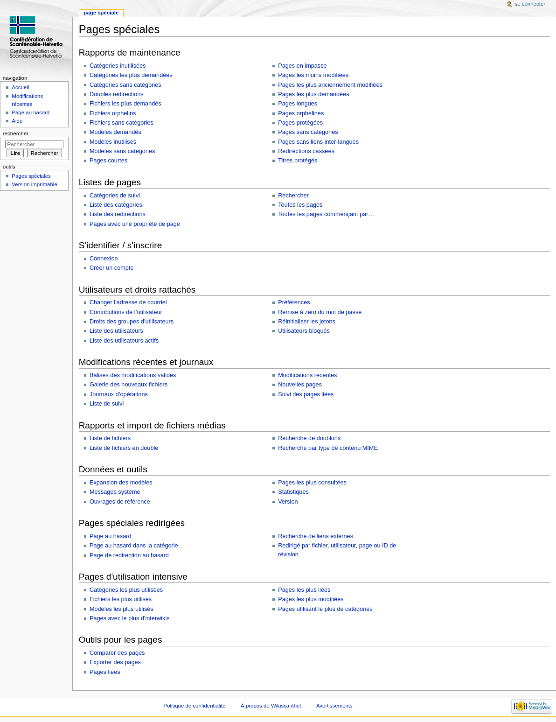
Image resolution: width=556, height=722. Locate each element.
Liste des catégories (116, 205)
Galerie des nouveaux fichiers (128, 384)
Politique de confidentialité (195, 705)
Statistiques (293, 492)
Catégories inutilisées (118, 66)
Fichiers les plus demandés (125, 103)
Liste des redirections (118, 214)
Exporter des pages (115, 662)
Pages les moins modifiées (313, 75)
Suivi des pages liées (306, 394)
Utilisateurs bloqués (304, 331)
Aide (17, 121)
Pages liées (105, 672)
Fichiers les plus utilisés (121, 599)
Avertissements (334, 705)
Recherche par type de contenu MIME (328, 448)
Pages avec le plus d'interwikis (130, 618)
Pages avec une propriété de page (135, 224)
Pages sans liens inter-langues (318, 142)
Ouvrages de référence (120, 501)
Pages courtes (108, 160)
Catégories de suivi (115, 195)
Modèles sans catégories (122, 151)
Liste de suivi (107, 403)
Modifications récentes (307, 375)
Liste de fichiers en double (124, 448)
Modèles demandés (115, 132)
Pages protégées (300, 122)
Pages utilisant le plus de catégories (325, 609)
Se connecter (530, 4)
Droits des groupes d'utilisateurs (132, 321)
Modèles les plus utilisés (121, 609)
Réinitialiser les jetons (306, 321)
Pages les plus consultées (312, 482)
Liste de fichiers (110, 438)
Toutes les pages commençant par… (326, 214)
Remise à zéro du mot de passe (319, 312)
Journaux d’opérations (119, 394)
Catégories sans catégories (125, 85)
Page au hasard (111, 536)
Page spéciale (100, 12)
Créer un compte (112, 268)
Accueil (20, 87)
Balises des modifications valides (133, 375)
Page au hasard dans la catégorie (134, 545)
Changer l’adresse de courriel (128, 302)
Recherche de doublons (309, 438)
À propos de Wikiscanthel (271, 705)
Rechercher (293, 195)
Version (288, 501)
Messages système (115, 492)
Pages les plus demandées (313, 94)
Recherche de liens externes (315, 536)
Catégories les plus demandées (131, 75)
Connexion (104, 258)
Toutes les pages (300, 205)
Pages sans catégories (308, 132)
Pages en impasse (302, 66)
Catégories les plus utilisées (126, 590)
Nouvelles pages (300, 384)
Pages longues (297, 103)
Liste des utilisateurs (116, 331)
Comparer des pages (117, 653)
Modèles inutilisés (113, 142)
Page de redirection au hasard (129, 555)
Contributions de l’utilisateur (126, 312)
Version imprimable (34, 184)
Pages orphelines (301, 113)
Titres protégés (297, 160)
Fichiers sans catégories (121, 122)
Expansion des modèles (121, 482)
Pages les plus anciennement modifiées (330, 85)
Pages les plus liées (304, 590)
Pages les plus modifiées (310, 599)
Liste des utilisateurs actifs (124, 340)
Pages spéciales (31, 176)
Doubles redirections (117, 94)
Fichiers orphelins (113, 113)
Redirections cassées (306, 151)
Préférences (294, 302)
